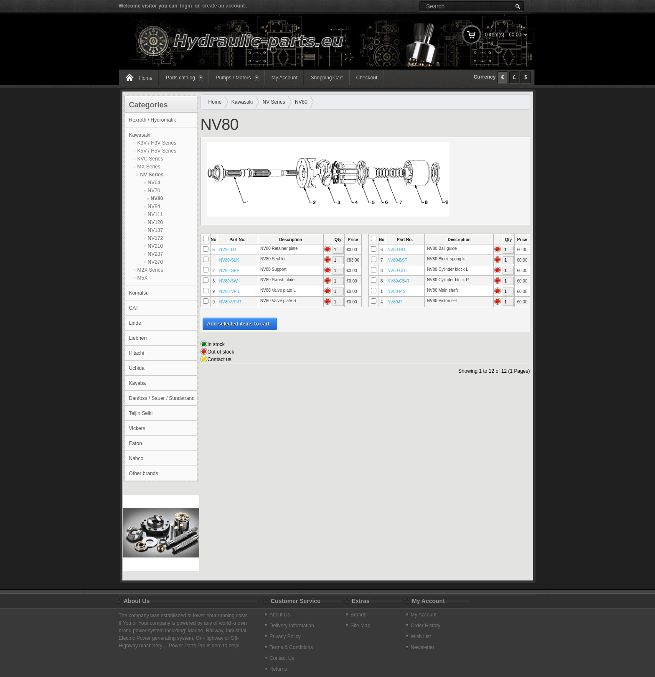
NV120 (155, 222)
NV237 (155, 254)
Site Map (360, 626)
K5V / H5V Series (156, 151)
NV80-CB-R (398, 281)
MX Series (148, 167)
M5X (142, 278)
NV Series (152, 175)
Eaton (135, 443)
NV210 (155, 246)
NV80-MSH (398, 291)
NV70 (154, 190)
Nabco (136, 458)
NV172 (155, 238)
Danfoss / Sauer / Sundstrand (162, 398)
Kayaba (137, 383)
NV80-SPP (229, 270)
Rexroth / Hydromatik (152, 120)
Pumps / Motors (233, 78)
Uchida (137, 368)
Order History (425, 626)
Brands (358, 615)
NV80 (157, 198)
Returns (278, 669)
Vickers (137, 428)
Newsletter (422, 647)
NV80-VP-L (230, 291)
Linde (135, 323)
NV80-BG (396, 249)
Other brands (143, 473)
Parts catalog (180, 78)
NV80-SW (228, 281)
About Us (279, 615)
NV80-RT (228, 249)
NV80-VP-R (230, 302)
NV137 (155, 230)
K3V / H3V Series (156, 143)
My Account (284, 78)
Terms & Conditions (291, 647)
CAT (134, 308)
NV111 (155, 214)
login (186, 6)
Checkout (367, 78)
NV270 (155, 262)
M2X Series (150, 270)
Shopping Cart (327, 78)
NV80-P (394, 302)
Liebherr (138, 338)
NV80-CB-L (398, 270)
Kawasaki (139, 135)
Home (145, 78)
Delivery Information (291, 626)
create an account (223, 6)
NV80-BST (397, 260)
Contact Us (281, 658)
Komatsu (139, 293)
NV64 (154, 183)
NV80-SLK (229, 260)
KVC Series (150, 159)
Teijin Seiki (141, 413)
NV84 (154, 206)
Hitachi (137, 353)
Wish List (421, 636)
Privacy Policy (285, 636)
